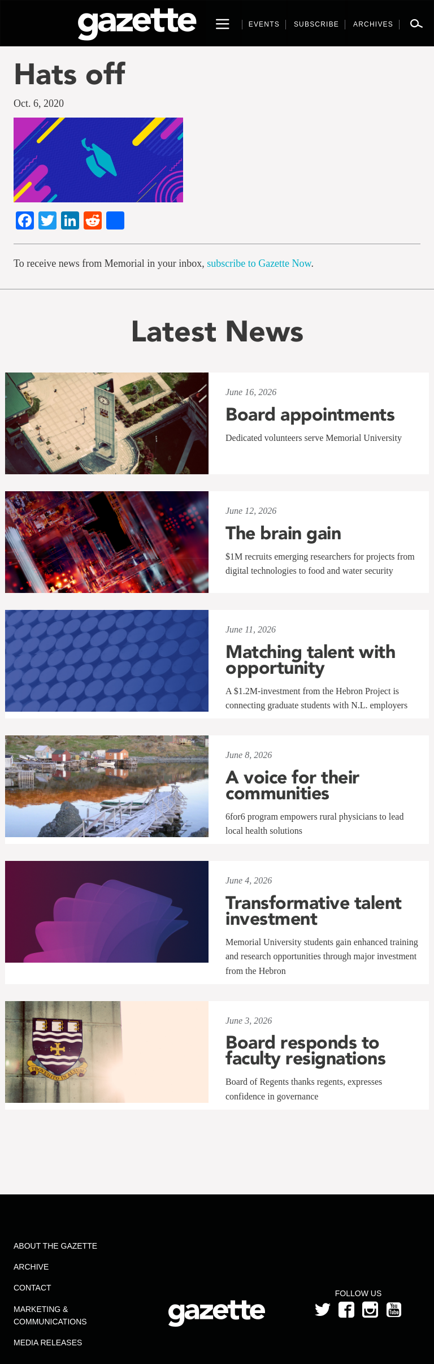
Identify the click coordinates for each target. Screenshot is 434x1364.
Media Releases (48, 1342)
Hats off (69, 74)
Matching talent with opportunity (310, 659)
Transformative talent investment (313, 910)
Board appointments (309, 414)
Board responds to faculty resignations (305, 1050)
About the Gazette (55, 1245)
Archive (31, 1266)
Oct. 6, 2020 (39, 103)
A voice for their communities (292, 785)
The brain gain (283, 533)
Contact (32, 1287)
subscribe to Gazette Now (259, 263)
